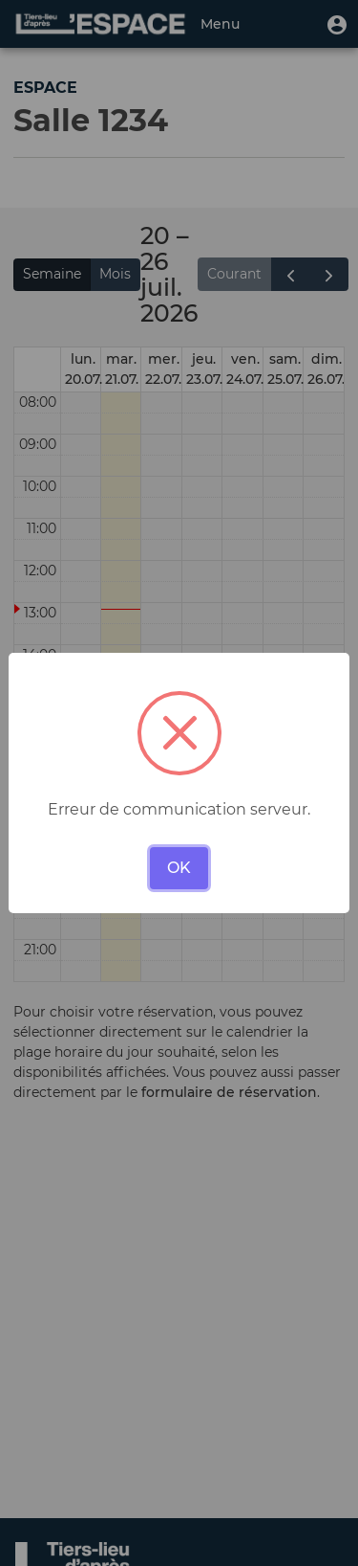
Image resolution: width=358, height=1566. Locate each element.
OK (179, 868)
